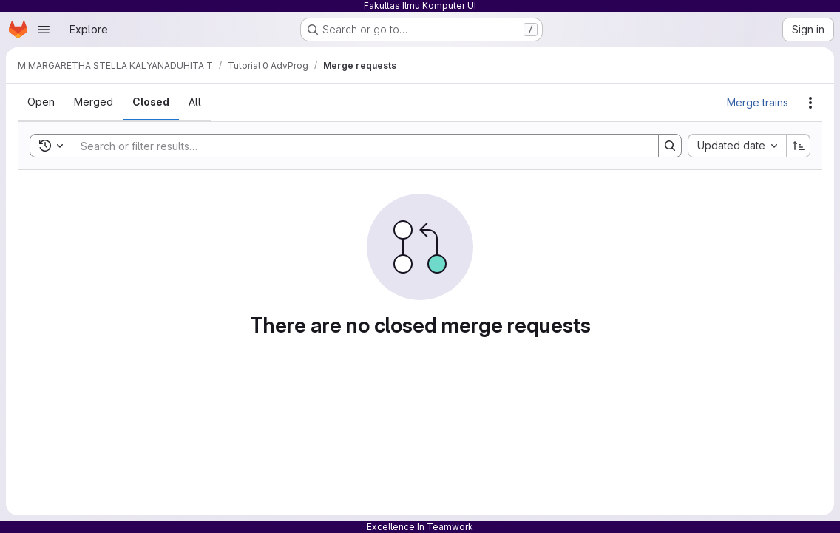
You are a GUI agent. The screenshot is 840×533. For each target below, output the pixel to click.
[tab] (41, 102)
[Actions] (810, 103)
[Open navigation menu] (43, 29)
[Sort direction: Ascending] (798, 145)
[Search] (358, 146)
